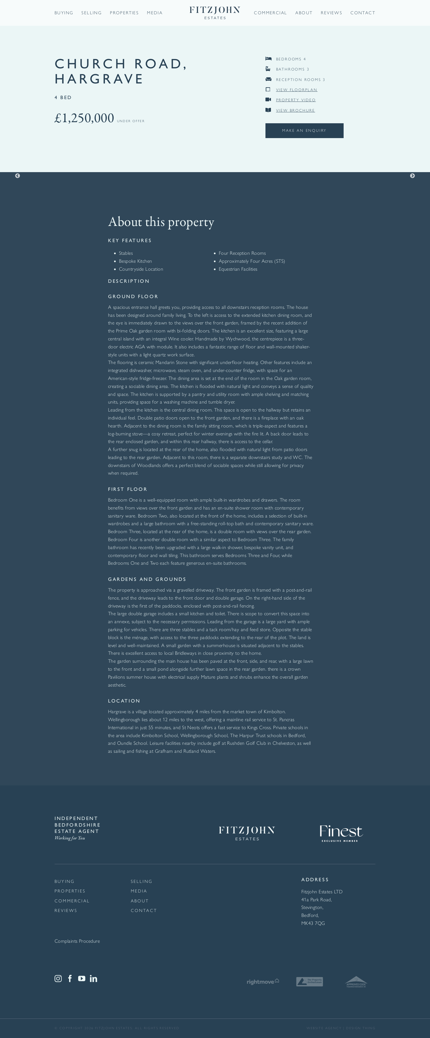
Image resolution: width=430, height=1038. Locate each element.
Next (412, 176)
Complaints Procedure (77, 941)
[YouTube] (81, 978)
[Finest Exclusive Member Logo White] (341, 818)
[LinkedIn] (93, 978)
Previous (17, 176)
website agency (324, 1028)
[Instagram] (58, 978)
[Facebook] (69, 978)
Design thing (360, 1028)
